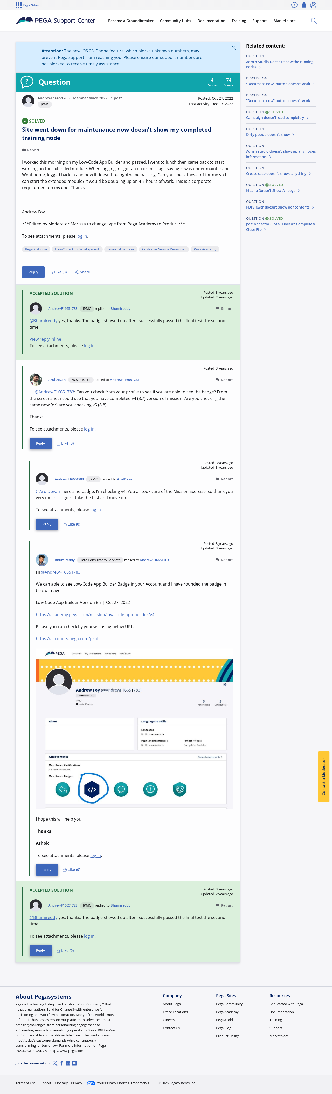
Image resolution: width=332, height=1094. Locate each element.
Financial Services (120, 249)
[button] (28, 101)
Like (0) (58, 272)
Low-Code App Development (77, 249)
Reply (33, 272)
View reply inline (45, 339)
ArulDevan (57, 380)
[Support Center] (55, 20)
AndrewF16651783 (54, 98)
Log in (304, 1080)
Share (82, 272)
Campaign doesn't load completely (277, 117)
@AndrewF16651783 (54, 392)
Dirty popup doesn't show (270, 134)
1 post (116, 98)
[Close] (233, 47)
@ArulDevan (48, 491)
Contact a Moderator (323, 777)
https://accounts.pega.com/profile (69, 638)
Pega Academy (205, 249)
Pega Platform (36, 249)
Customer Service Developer (164, 249)
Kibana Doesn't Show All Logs (273, 190)
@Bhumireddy (43, 321)
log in (82, 236)
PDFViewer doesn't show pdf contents (280, 207)
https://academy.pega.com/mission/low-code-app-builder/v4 (95, 615)
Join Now (276, 1080)
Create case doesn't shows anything (279, 173)
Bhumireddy (120, 308)
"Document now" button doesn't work (280, 83)
